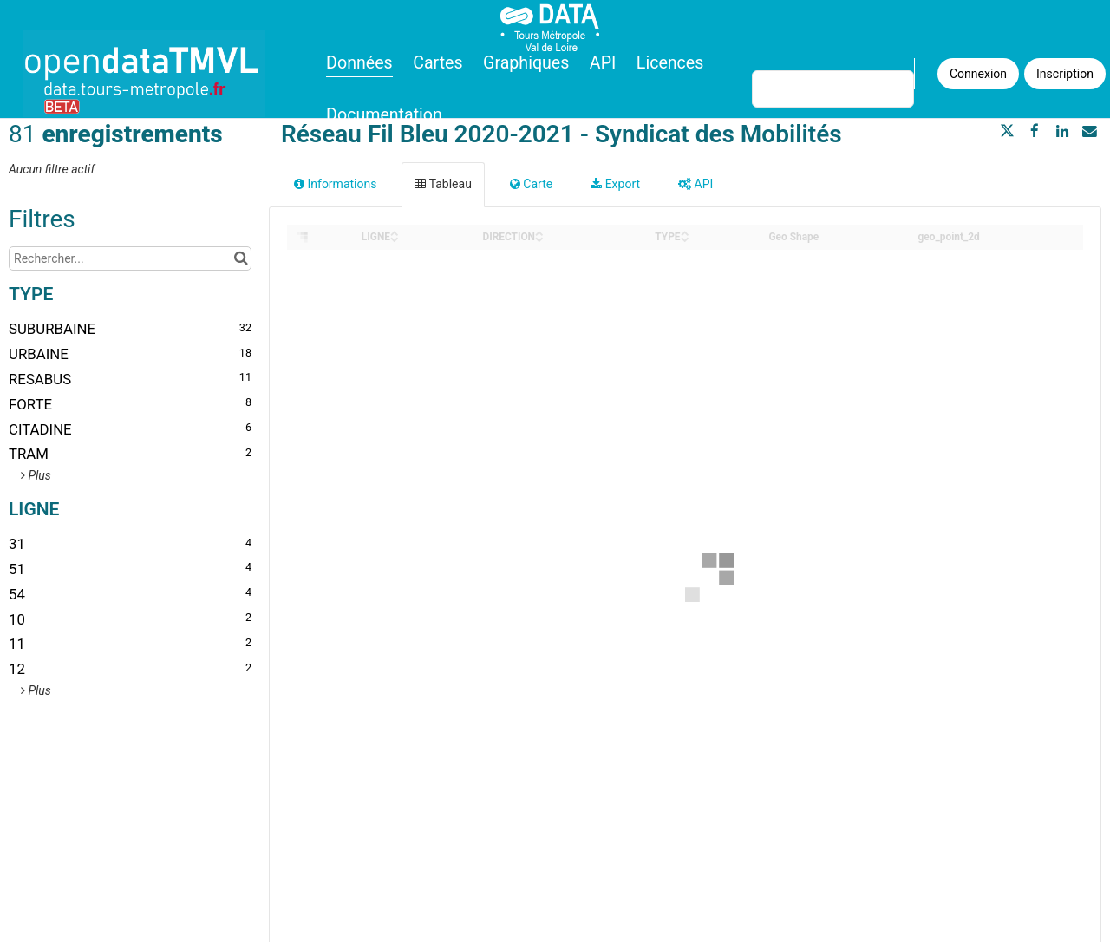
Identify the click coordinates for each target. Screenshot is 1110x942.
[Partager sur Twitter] (1008, 131)
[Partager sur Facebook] (1034, 131)
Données (359, 63)
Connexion (978, 74)
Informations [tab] (335, 184)
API (603, 63)
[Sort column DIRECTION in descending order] (539, 238)
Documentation (384, 115)
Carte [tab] (531, 184)
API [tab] (695, 184)
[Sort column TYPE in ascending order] (685, 232)
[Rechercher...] (130, 258)
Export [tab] (615, 184)
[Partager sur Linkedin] (1062, 131)
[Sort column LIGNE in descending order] (394, 238)
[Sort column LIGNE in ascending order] (394, 232)
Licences (670, 63)
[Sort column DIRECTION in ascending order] (539, 232)
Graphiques (526, 63)
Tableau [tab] (443, 184)
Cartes (437, 63)
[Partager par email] (1089, 131)
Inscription (1065, 74)
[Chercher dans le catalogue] (240, 258)
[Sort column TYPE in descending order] (685, 238)
